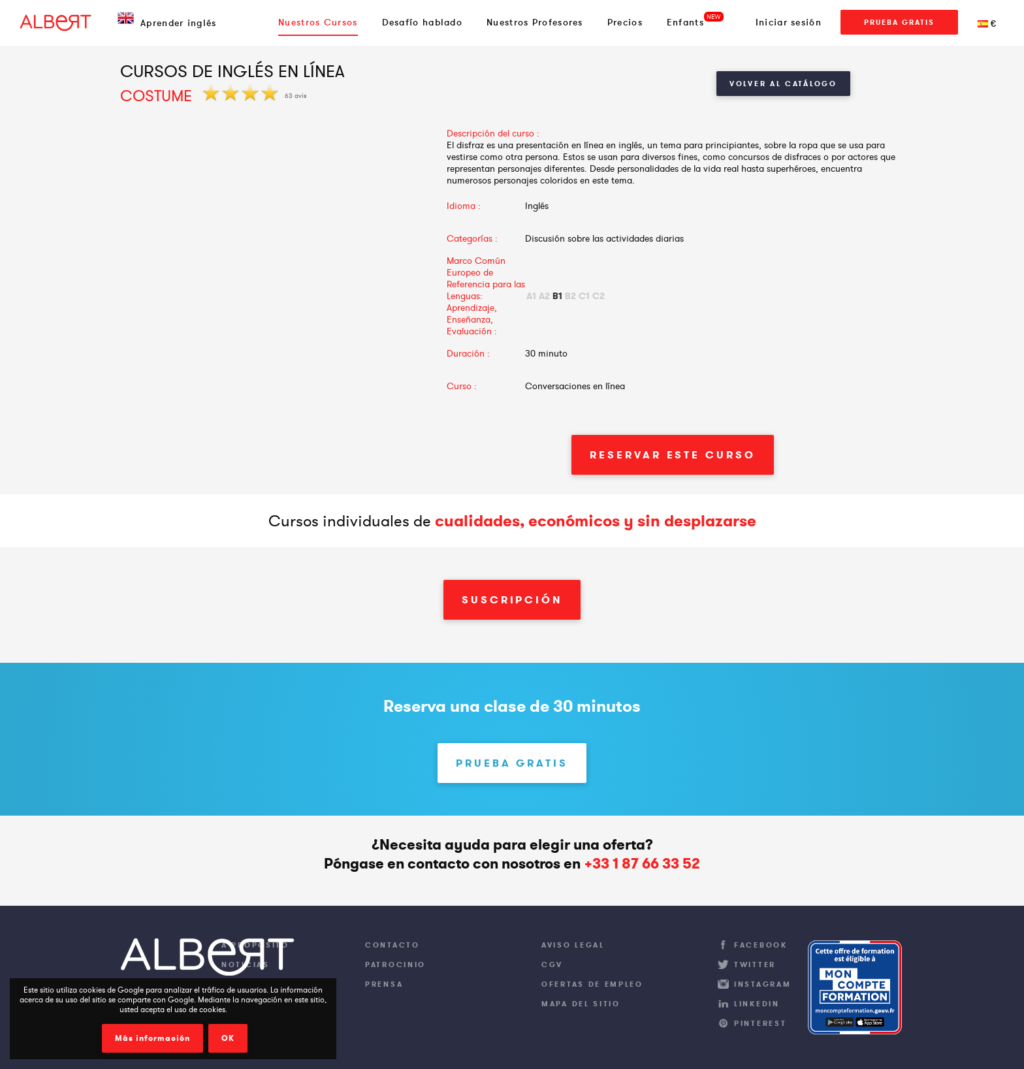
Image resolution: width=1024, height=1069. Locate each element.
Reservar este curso (672, 455)
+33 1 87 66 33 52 (642, 863)
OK (227, 1038)
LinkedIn (757, 1003)
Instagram (762, 984)
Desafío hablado (422, 22)
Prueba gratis (899, 22)
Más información (152, 1038)
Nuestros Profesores (535, 22)
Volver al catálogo (783, 83)
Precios (625, 22)
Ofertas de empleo (592, 984)
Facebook (761, 944)
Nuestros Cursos (318, 22)
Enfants (685, 22)
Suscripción (512, 600)
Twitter (755, 964)
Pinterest (760, 1023)
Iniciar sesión (789, 22)
